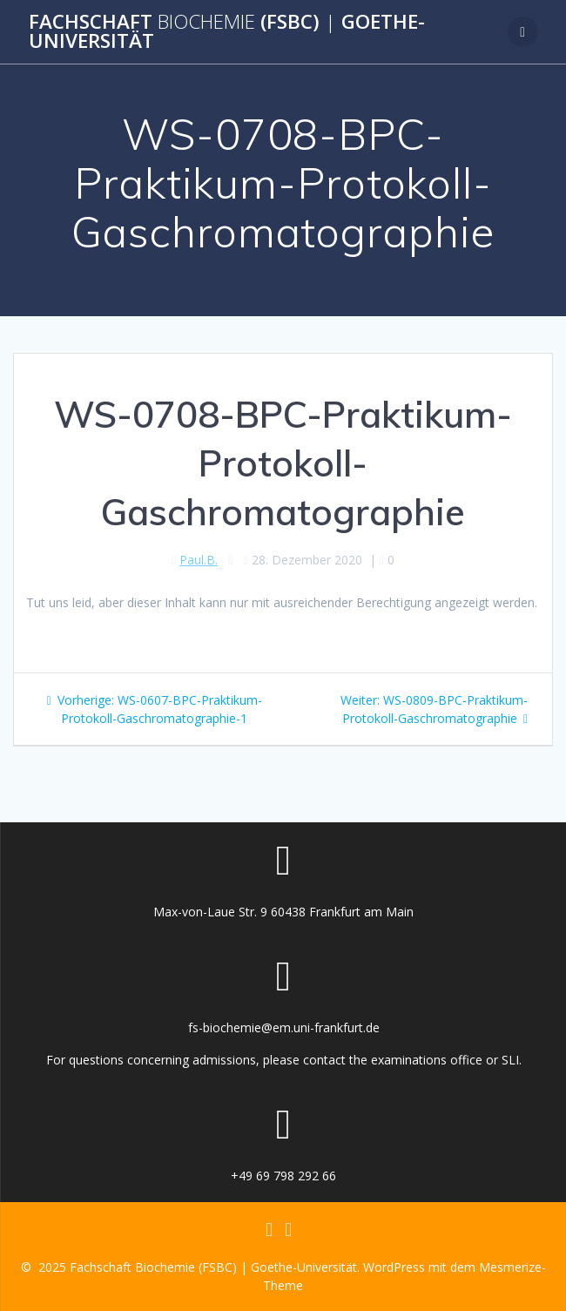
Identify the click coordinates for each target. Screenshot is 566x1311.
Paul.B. (198, 559)
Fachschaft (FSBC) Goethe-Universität (227, 31)
